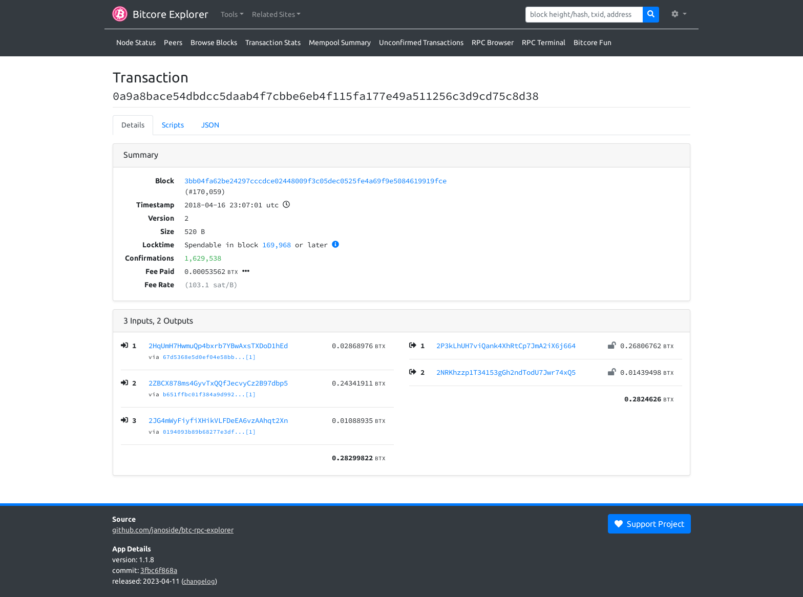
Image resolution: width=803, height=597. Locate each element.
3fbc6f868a (158, 570)
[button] (232, 14)
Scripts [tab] (173, 125)
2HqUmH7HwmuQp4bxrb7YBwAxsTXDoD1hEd (218, 345)
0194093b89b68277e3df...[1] (209, 431)
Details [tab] (132, 125)
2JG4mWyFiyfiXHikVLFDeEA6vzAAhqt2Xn (218, 420)
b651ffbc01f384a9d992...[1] (209, 394)
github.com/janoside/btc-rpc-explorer (173, 530)
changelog (199, 581)
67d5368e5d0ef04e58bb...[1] (209, 356)
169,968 (276, 244)
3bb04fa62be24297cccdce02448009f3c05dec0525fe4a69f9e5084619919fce (315, 180)
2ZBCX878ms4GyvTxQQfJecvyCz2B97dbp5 (218, 383)
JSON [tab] (210, 125)
